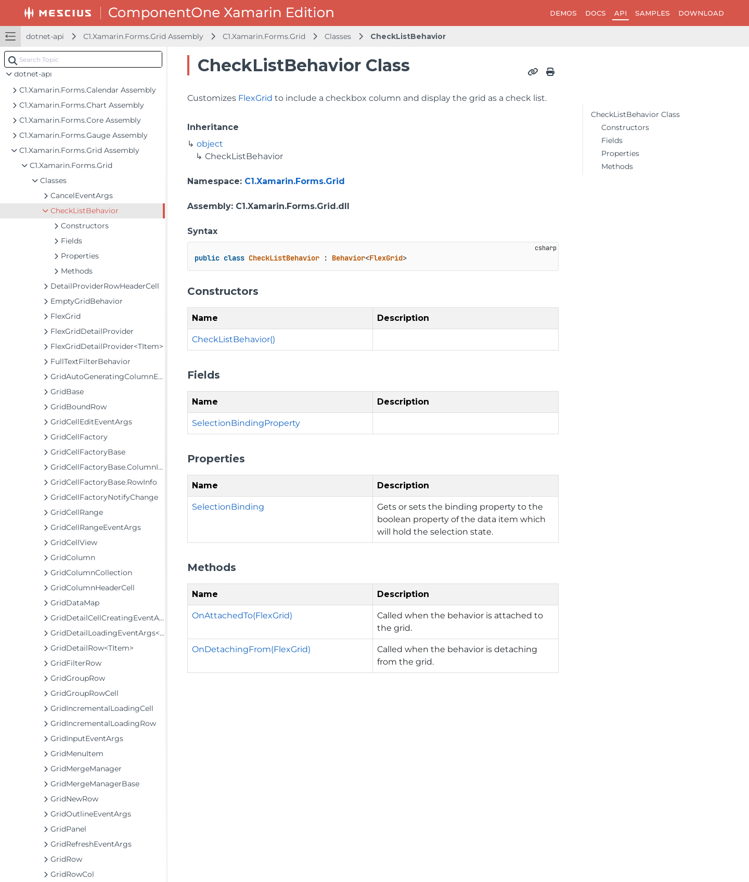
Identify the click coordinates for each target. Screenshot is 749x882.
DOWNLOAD (701, 13)
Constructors (625, 127)
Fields (612, 140)
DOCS (595, 13)
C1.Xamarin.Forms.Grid (264, 36)
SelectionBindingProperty (246, 423)
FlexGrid (255, 98)
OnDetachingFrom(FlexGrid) (251, 649)
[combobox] (83, 59)
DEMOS (563, 13)
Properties (620, 153)
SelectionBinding (228, 507)
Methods (617, 166)
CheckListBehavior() (233, 339)
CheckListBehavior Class (635, 114)
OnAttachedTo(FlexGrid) (242, 615)
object (210, 144)
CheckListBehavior (408, 36)
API (620, 13)
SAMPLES (652, 13)
